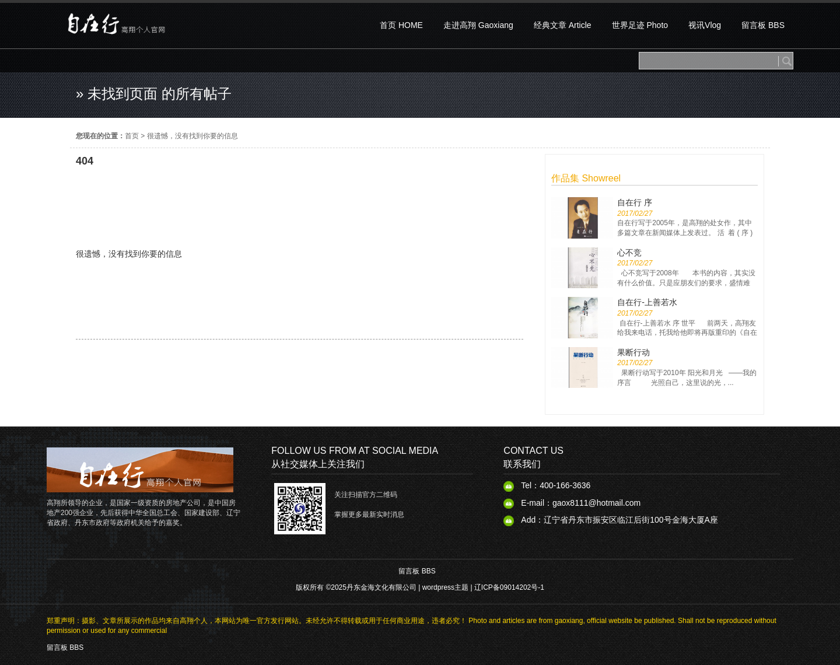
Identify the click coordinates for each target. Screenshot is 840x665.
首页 (132, 136)
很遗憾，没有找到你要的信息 (192, 136)
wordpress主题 (445, 587)
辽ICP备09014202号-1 (509, 587)
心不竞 (629, 252)
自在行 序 (634, 202)
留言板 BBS (416, 571)
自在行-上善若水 (647, 302)
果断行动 (633, 352)
